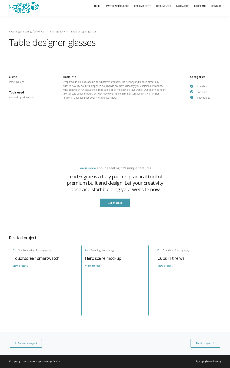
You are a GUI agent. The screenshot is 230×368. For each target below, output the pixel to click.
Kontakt (216, 6)
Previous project (27, 343)
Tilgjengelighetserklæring (208, 361)
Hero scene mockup (103, 258)
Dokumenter (163, 6)
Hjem (97, 6)
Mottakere (182, 6)
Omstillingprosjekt (117, 6)
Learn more (87, 168)
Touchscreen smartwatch (36, 258)
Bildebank (200, 6)
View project (20, 265)
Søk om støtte (142, 6)
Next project (204, 343)
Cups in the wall (172, 258)
